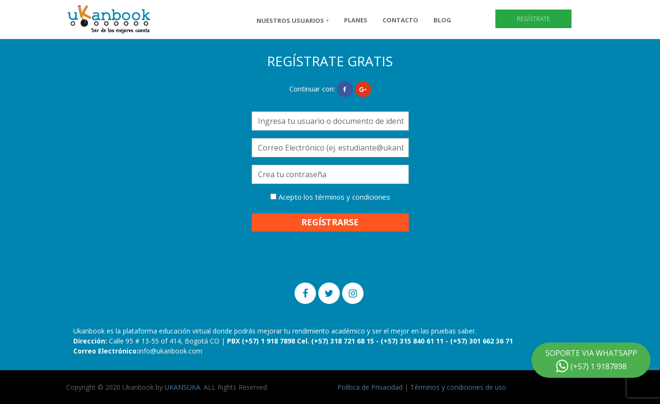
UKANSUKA (182, 387)
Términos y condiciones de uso (458, 387)
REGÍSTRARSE (330, 222)
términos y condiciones (352, 197)
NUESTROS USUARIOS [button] (290, 20)
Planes (355, 20)
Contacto (400, 20)
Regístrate (533, 19)
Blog (442, 20)
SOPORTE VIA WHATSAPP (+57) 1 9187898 (591, 360)
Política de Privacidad (370, 387)
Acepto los (330, 197)
